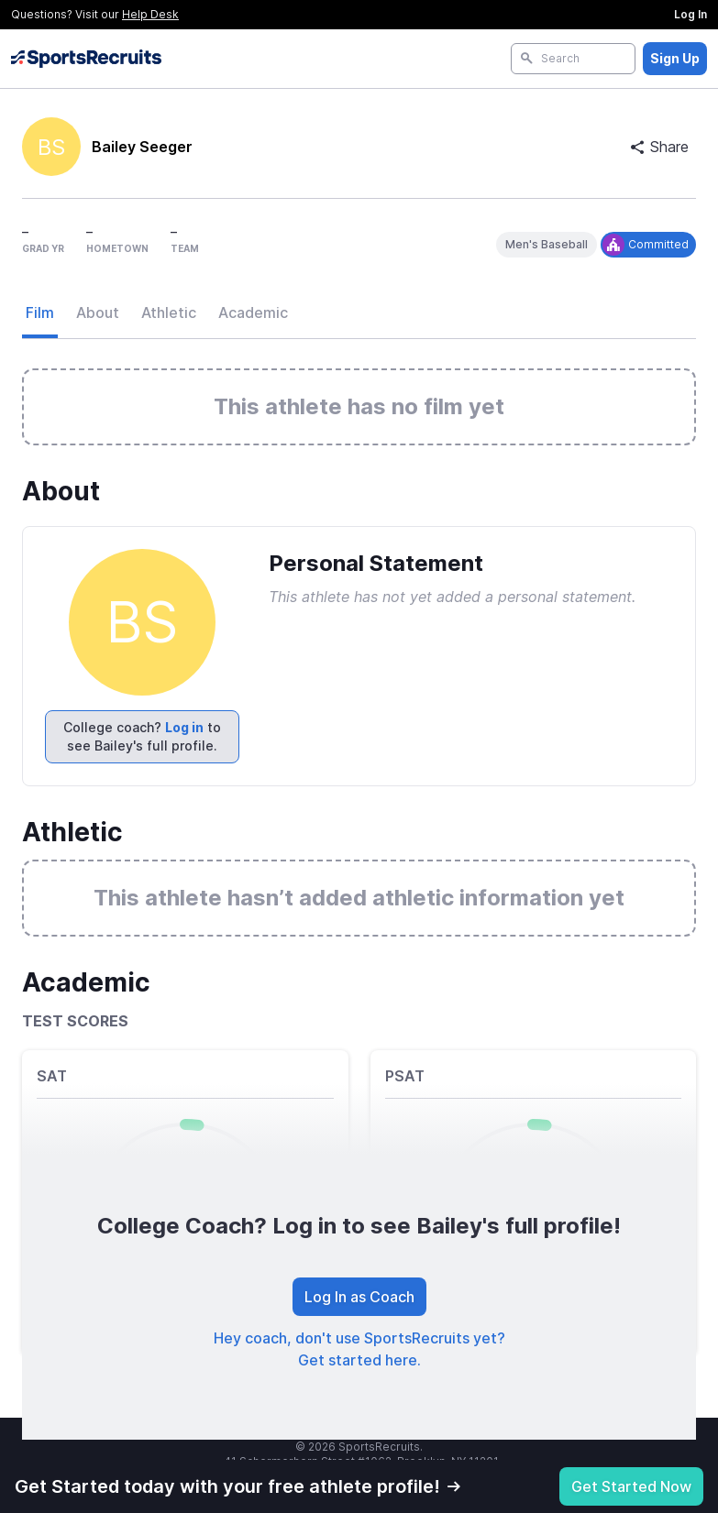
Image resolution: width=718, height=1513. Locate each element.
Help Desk (150, 14)
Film (40, 312)
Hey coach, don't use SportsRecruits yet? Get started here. (359, 1349)
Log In (690, 14)
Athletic (168, 312)
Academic (253, 312)
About (97, 312)
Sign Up (675, 58)
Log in (184, 727)
